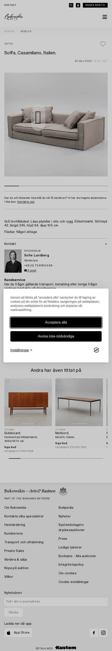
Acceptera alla (56, 322)
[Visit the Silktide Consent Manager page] (96, 350)
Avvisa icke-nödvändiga (56, 336)
